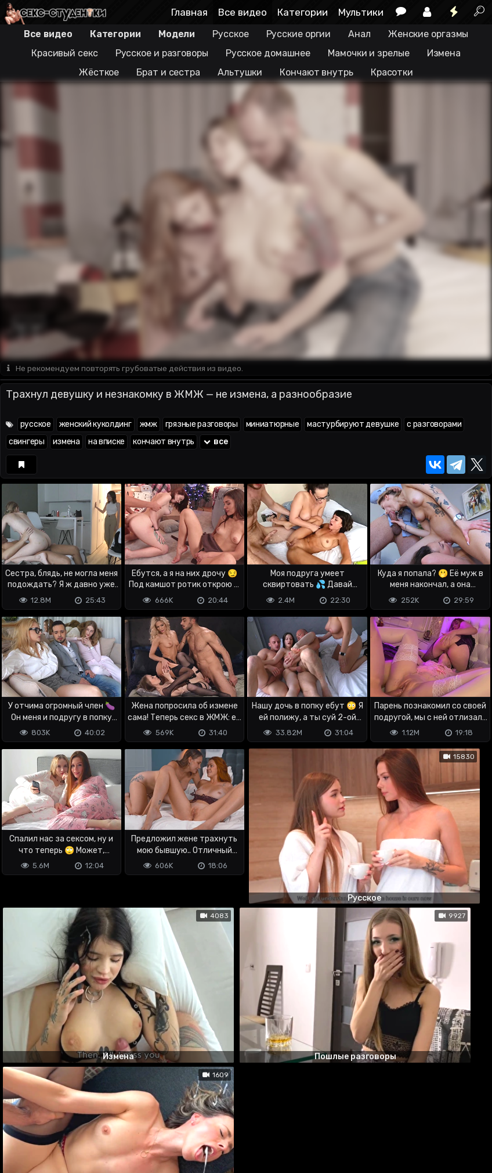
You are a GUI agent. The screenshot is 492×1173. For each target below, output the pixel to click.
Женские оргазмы (428, 33)
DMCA (19, 1118)
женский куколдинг (95, 425)
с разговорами (434, 425)
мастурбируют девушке (353, 425)
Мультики (361, 12)
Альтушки (240, 72)
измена (66, 442)
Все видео (242, 12)
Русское (230, 33)
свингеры (27, 442)
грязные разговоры (201, 425)
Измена (444, 53)
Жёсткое (99, 72)
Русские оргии (298, 33)
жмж (148, 425)
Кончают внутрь (316, 72)
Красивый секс (64, 53)
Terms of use (60, 1118)
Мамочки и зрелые (368, 53)
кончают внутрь (163, 442)
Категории (302, 12)
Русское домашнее (268, 53)
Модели (176, 33)
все (215, 442)
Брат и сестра (168, 72)
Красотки (392, 72)
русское (35, 425)
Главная (189, 12)
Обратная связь (121, 1118)
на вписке (106, 442)
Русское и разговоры (161, 53)
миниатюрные (272, 425)
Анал (359, 33)
